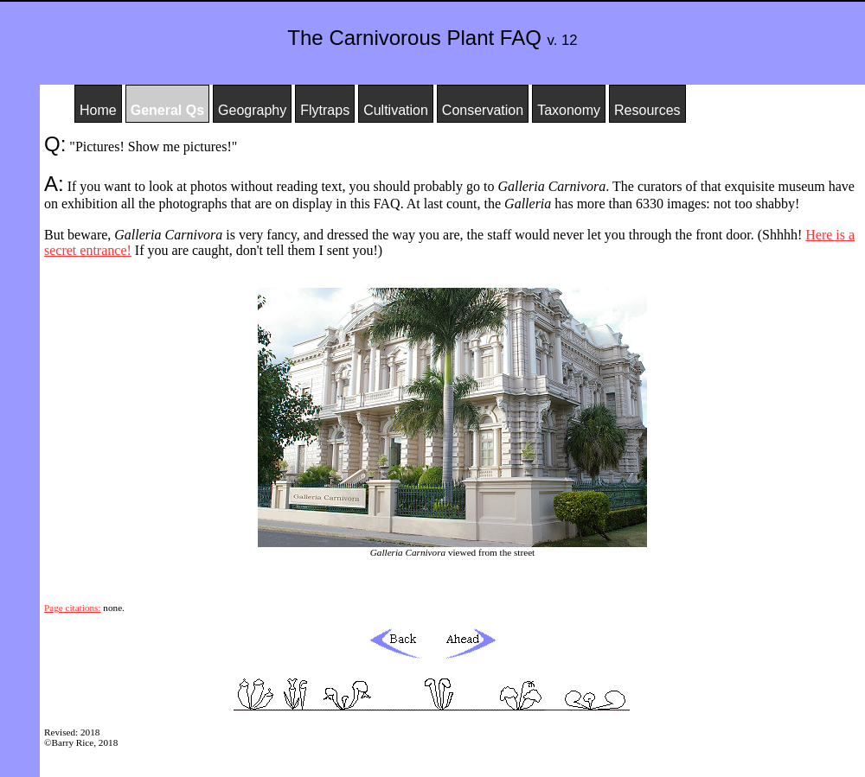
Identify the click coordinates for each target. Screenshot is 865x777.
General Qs (167, 110)
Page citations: (72, 607)
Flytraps (324, 110)
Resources (647, 110)
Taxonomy (568, 110)
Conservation (482, 110)
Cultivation (395, 110)
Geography (252, 110)
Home (98, 110)
